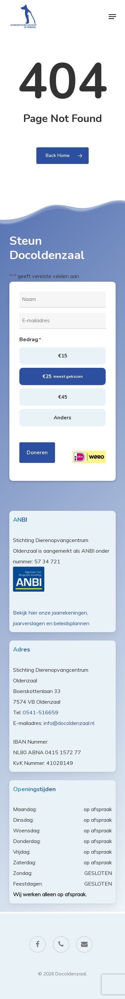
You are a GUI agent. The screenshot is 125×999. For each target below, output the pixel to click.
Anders (62, 417)
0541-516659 (40, 712)
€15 (62, 356)
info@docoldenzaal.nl (69, 723)
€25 (62, 376)
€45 (62, 397)
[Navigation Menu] (112, 16)
